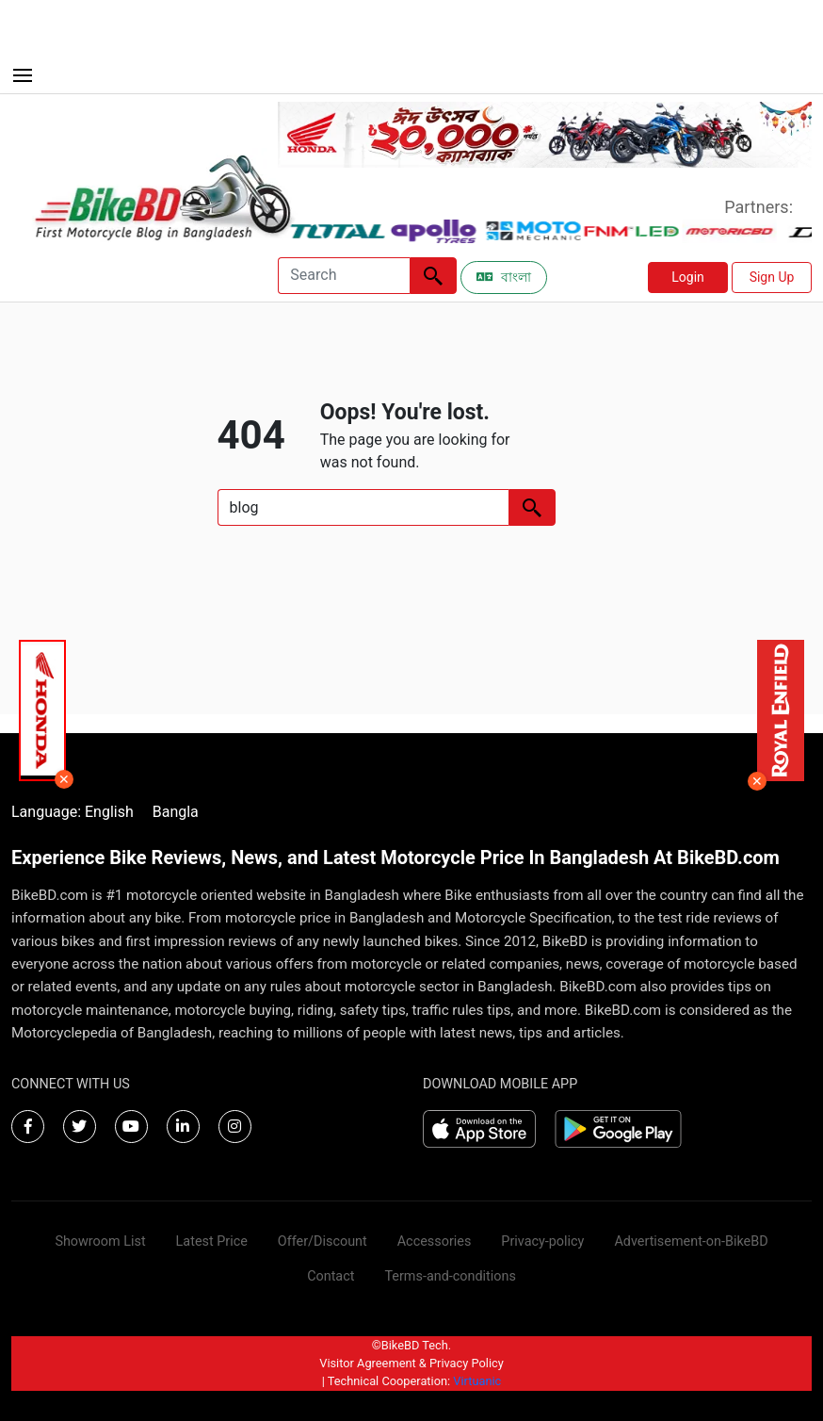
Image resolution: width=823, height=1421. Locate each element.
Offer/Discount (322, 1241)
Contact (330, 1276)
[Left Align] (433, 275)
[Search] (344, 275)
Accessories (434, 1241)
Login (687, 277)
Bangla (176, 812)
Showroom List (100, 1241)
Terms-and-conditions (449, 1276)
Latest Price (212, 1241)
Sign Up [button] (772, 277)
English (109, 812)
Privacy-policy (542, 1241)
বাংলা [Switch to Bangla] (503, 277)
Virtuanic (477, 1381)
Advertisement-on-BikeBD (690, 1241)
